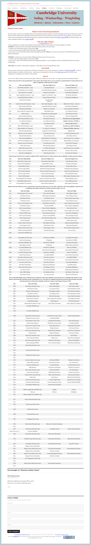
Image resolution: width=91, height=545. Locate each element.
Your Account (67, 8)
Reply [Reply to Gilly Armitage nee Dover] (9, 486)
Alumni (31, 8)
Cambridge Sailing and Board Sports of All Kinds (23, 3)
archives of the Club (61, 37)
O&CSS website (70, 70)
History (44, 8)
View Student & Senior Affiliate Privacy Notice (22, 534)
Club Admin (23, 8)
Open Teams (60, 72)
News (37, 8)
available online (28, 39)
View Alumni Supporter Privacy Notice (61, 534)
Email (9, 518)
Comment (10, 503)
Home (9, 8)
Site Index (75, 8)
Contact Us (52, 8)
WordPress (15, 536)
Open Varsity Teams (43, 43)
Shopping (58, 8)
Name (9, 512)
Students (14, 8)
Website (9, 524)
